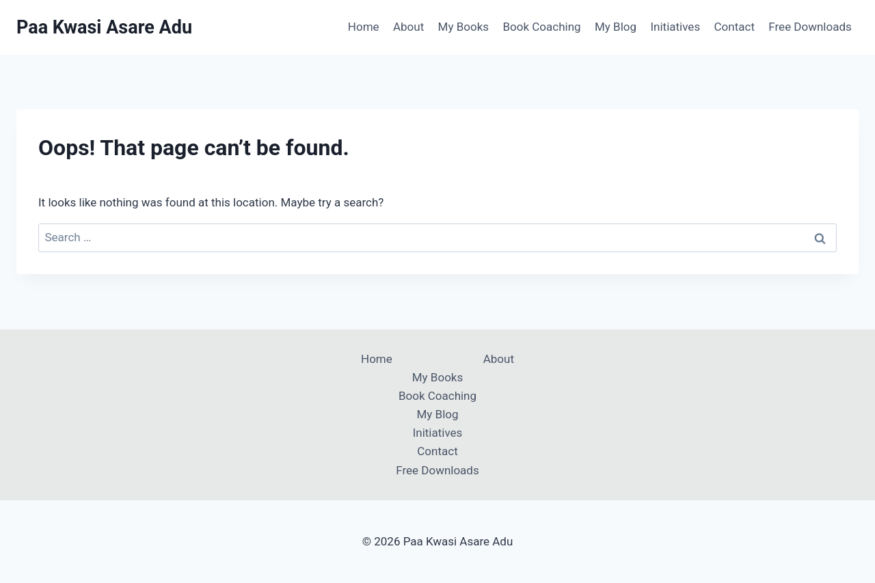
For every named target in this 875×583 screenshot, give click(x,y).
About (408, 26)
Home (363, 26)
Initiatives (675, 26)
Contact (734, 26)
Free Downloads (809, 26)
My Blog (615, 26)
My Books (463, 26)
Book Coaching (541, 26)
